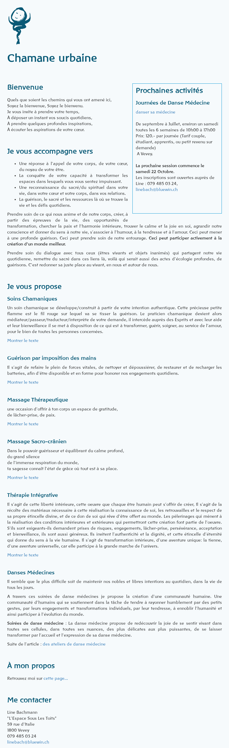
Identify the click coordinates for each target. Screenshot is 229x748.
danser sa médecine (155, 112)
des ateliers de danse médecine (74, 644)
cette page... (56, 678)
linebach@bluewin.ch (157, 189)
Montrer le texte (22, 340)
